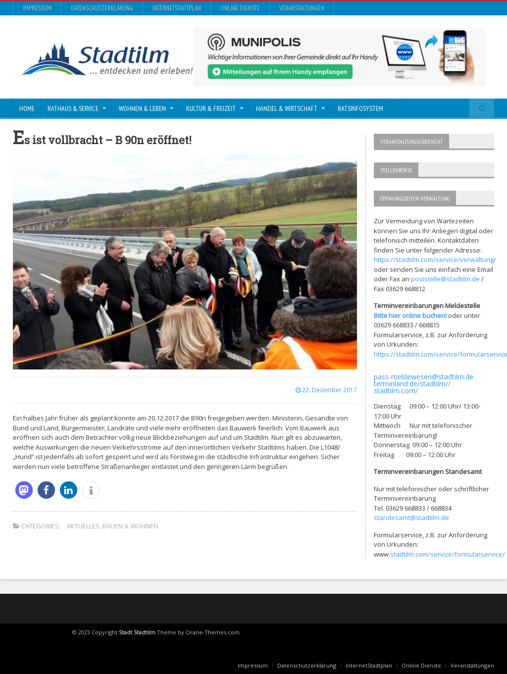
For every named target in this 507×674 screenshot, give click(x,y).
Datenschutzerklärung (102, 8)
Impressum (37, 8)
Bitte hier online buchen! (410, 315)
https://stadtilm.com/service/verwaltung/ (435, 259)
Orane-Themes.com (213, 632)
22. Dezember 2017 (326, 390)
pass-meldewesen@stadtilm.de (423, 376)
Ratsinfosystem (360, 108)
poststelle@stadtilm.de (445, 278)
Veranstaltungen (301, 8)
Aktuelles (83, 525)
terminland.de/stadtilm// (412, 383)
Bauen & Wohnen (130, 525)
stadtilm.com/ (396, 390)
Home (27, 108)
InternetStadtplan (176, 8)
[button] (24, 490)
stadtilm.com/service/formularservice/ (447, 554)
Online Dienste (240, 8)
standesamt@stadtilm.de (411, 517)
